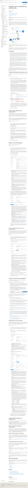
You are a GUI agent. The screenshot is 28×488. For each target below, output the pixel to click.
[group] (19, 292)
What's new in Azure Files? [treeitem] (4, 12)
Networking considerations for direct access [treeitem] (5, 20)
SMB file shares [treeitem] (3, 10)
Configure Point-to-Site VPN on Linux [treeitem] (5, 24)
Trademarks (25, 485)
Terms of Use (22, 485)
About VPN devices (23, 298)
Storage (13, 4)
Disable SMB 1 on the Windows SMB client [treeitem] (5, 32)
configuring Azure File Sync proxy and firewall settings (17, 49)
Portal (21, 2)
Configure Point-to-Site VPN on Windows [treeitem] (5, 23)
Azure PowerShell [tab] (12, 76)
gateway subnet (24, 103)
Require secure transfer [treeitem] (4, 28)
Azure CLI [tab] (16, 76)
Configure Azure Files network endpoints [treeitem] (5, 21)
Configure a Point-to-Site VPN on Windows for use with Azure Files (17, 473)
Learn (9, 4)
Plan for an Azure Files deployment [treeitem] (4, 9)
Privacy (13, 485)
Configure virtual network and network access (13, 13)
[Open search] (25, 0)
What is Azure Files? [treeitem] (3, 8)
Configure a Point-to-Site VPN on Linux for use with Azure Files (16, 474)
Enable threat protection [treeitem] (4, 36)
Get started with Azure (25, 2)
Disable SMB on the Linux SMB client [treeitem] (5, 33)
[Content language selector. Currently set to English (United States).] (3, 484)
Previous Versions (5, 485)
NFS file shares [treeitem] (3, 11)
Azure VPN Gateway (14, 23)
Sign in (26, 0)
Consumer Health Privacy (17, 485)
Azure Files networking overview (20, 44)
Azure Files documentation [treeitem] (3, 6)
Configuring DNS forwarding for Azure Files (14, 472)
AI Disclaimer (2, 485)
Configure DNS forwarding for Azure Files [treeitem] (5, 29)
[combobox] (4, 5)
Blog (8, 485)
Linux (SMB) (11, 467)
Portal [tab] (9, 76)
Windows (11, 465)
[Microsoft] (1, 0)
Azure (10, 4)
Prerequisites (10, 12)
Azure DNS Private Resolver (14, 428)
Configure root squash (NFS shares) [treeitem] (4, 38)
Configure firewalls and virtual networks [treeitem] (5, 27)
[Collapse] (7, 4)
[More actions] (27, 4)
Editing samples (25, 307)
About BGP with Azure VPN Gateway (20, 222)
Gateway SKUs (23, 181)
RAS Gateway (14, 70)
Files (14, 4)
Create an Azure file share (22, 56)
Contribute (11, 485)
